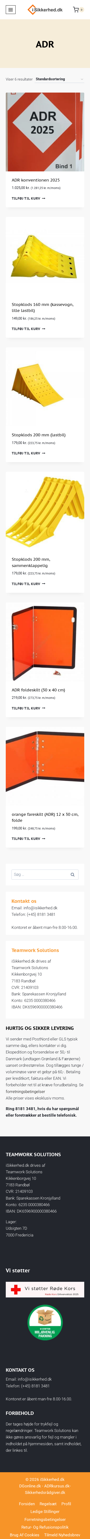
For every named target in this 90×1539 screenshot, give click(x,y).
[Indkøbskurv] (78, 10)
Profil (66, 1503)
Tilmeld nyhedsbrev (62, 1534)
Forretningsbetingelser (45, 1519)
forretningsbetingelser (25, 1091)
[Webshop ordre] (59, 79)
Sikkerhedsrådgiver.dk (45, 1492)
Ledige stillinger (45, 1511)
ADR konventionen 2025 (36, 180)
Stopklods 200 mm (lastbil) (39, 435)
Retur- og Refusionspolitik (45, 1527)
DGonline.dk (30, 1486)
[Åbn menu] (11, 9)
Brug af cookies (24, 1534)
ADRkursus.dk (57, 1486)
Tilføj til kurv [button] (28, 198)
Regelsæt (48, 1503)
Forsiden (27, 1503)
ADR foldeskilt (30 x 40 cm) (38, 690)
